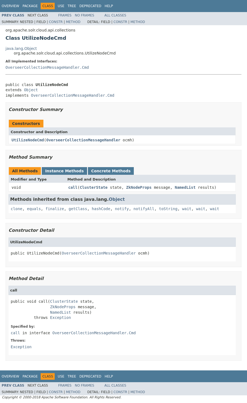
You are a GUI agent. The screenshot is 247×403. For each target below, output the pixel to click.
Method (73, 22)
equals (34, 209)
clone (16, 209)
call (72, 187)
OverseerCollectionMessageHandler (83, 140)
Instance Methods (64, 171)
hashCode (101, 209)
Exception (60, 317)
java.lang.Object (21, 48)
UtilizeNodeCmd (28, 140)
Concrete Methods (111, 171)
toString (168, 209)
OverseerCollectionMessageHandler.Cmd (47, 67)
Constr (56, 22)
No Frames (84, 15)
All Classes (115, 15)
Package (30, 6)
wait (187, 209)
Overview (10, 6)
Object (31, 90)
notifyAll (144, 209)
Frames (65, 15)
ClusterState (93, 187)
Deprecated (90, 6)
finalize (54, 209)
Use (61, 6)
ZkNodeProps (139, 187)
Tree (72, 6)
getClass (78, 209)
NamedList (185, 187)
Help (109, 6)
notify (122, 209)
